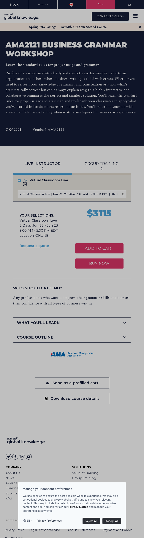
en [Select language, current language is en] (28, 520)
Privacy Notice (78, 507)
